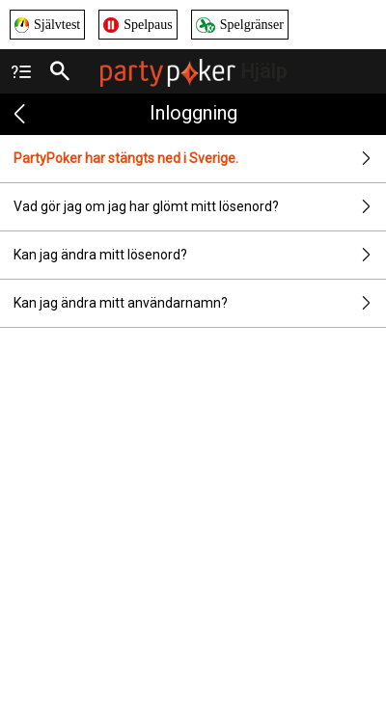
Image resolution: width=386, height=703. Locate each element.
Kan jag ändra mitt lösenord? (200, 255)
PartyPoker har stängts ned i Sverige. (200, 158)
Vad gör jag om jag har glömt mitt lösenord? (200, 206)
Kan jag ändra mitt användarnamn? (200, 303)
